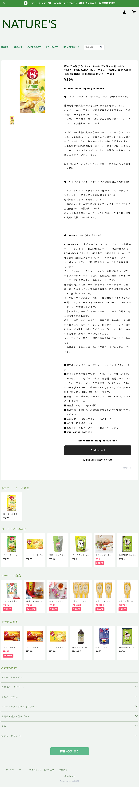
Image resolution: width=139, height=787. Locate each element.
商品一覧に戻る (69, 751)
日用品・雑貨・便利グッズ (15, 716)
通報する (127, 468)
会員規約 (63, 769)
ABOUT (18, 47)
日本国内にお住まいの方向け (97, 459)
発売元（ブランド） (12, 736)
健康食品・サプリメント (14, 687)
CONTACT (52, 47)
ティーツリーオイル (12, 677)
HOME (5, 47)
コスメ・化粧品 (9, 697)
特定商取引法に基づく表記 (41, 769)
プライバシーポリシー (14, 769)
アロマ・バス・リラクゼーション (19, 706)
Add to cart (98, 450)
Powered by (69, 781)
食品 (3, 726)
